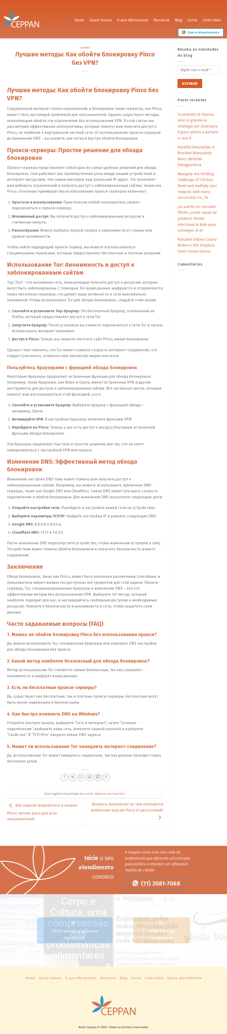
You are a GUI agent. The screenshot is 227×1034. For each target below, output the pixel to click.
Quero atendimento (184, 978)
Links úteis (212, 18)
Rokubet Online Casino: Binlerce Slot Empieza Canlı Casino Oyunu (197, 245)
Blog (178, 18)
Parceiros (161, 18)
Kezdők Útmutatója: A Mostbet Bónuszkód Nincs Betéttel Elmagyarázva (196, 156)
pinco (96, 394)
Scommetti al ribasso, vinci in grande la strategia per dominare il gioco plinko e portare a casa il (198, 126)
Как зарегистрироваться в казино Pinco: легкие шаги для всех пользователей (42, 812)
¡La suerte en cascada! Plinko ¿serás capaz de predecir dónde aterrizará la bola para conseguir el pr (197, 218)
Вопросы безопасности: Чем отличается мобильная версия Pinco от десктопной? (127, 811)
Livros (192, 18)
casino (85, 47)
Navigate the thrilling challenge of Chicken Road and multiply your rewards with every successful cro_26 (197, 186)
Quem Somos (100, 18)
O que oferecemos (132, 18)
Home (79, 18)
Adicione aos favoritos (110, 793)
